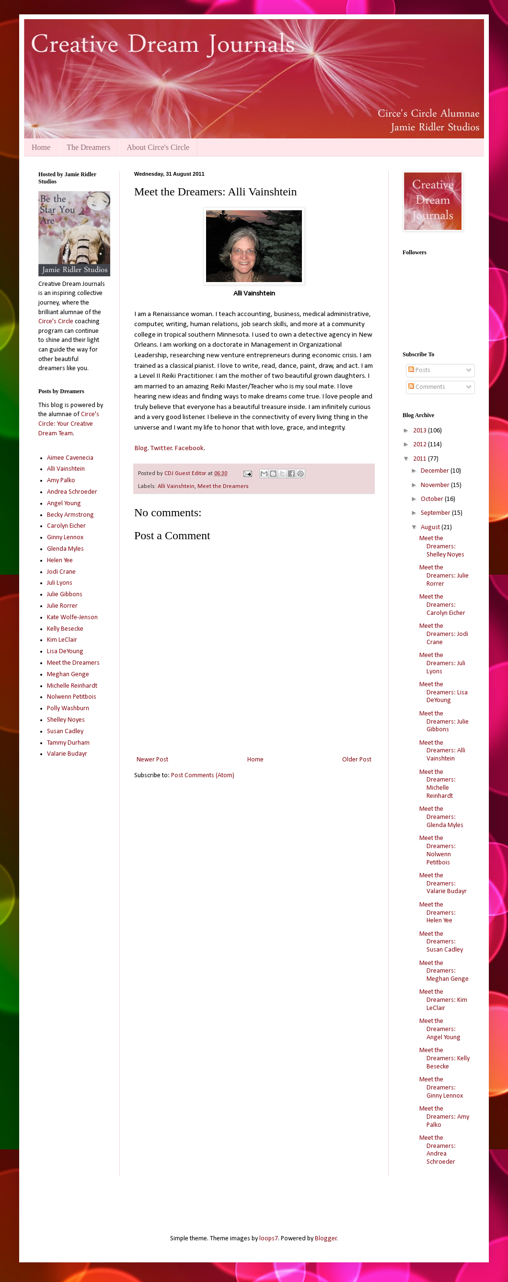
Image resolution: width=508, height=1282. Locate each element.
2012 (420, 444)
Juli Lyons (59, 583)
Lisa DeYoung (65, 651)
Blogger (326, 1238)
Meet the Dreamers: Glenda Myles (441, 817)
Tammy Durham (68, 743)
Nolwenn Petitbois (71, 697)
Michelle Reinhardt (72, 686)
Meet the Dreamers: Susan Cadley (441, 942)
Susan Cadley (65, 731)
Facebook (188, 448)
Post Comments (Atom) (202, 775)
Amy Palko (61, 480)
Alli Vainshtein (176, 486)
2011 (420, 459)
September (436, 513)
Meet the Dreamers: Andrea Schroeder (437, 1150)
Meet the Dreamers (223, 486)
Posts (419, 370)
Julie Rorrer (62, 606)
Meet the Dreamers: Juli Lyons (442, 663)
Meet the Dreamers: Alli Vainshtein (442, 751)
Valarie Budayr (67, 754)
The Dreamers (88, 147)
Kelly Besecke (65, 629)
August (431, 527)
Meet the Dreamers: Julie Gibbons (444, 722)
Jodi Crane (61, 572)
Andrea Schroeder (72, 492)
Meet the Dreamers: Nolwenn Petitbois (437, 850)
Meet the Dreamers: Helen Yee (437, 913)
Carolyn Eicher (66, 526)
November (436, 485)
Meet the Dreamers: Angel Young (440, 1029)
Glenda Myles (65, 549)
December (435, 471)
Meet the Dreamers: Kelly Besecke (444, 1058)
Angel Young (64, 503)
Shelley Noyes (66, 720)
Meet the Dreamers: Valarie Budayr (443, 884)
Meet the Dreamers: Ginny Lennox (441, 1088)
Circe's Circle (55, 321)
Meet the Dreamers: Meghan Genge (444, 971)
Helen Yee (60, 560)
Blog (141, 448)
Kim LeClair (62, 640)
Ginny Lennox (65, 537)
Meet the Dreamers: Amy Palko (444, 1117)
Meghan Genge (68, 674)
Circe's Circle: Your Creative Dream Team (68, 424)
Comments (426, 387)
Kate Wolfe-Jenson (72, 617)
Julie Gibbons (64, 594)
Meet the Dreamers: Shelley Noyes (441, 546)
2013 (420, 430)
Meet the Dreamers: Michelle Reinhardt (437, 784)
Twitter (161, 448)
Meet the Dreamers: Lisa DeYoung (443, 692)
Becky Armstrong (70, 515)
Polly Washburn (68, 708)
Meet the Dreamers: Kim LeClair (443, 1000)
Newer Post (152, 759)
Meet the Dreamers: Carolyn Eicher (442, 605)
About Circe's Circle (158, 147)
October (433, 499)
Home (41, 147)
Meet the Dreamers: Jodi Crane (443, 634)
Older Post (356, 759)
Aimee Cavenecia (70, 458)
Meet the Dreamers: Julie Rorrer (444, 576)
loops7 (268, 1238)
